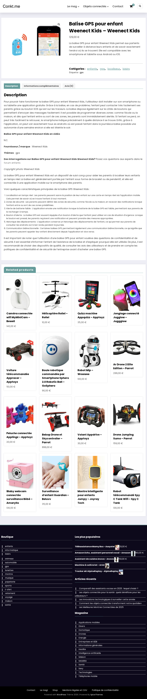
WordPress (61, 694)
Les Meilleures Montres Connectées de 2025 (101, 607)
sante (8, 604)
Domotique (84, 630)
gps (102, 69)
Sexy (81, 668)
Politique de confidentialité (105, 690)
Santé (82, 664)
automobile (11, 562)
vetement (10, 593)
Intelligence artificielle (90, 653)
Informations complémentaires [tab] (41, 86)
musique (9, 577)
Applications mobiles (89, 622)
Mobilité (83, 660)
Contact (117, 6)
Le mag (73, 6)
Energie (82, 637)
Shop (55, 690)
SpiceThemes (96, 694)
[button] (59, 24)
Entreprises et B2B (88, 641)
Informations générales (90, 645)
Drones (82, 633)
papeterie (10, 581)
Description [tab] (11, 86)
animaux (9, 558)
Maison (82, 657)
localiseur (113, 69)
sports (8, 585)
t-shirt (8, 589)
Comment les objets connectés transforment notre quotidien (110, 603)
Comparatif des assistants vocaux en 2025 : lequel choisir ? (108, 588)
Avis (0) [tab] (69, 86)
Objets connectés (96, 6)
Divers (82, 626)
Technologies (85, 672)
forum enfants (12, 162)
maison (8, 601)
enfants (92, 69)
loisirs (126, 69)
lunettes (9, 570)
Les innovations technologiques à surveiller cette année (107, 599)
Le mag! (44, 690)
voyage (8, 597)
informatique (11, 550)
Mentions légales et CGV (74, 690)
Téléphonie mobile (88, 676)
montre (9, 574)
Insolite (82, 649)
